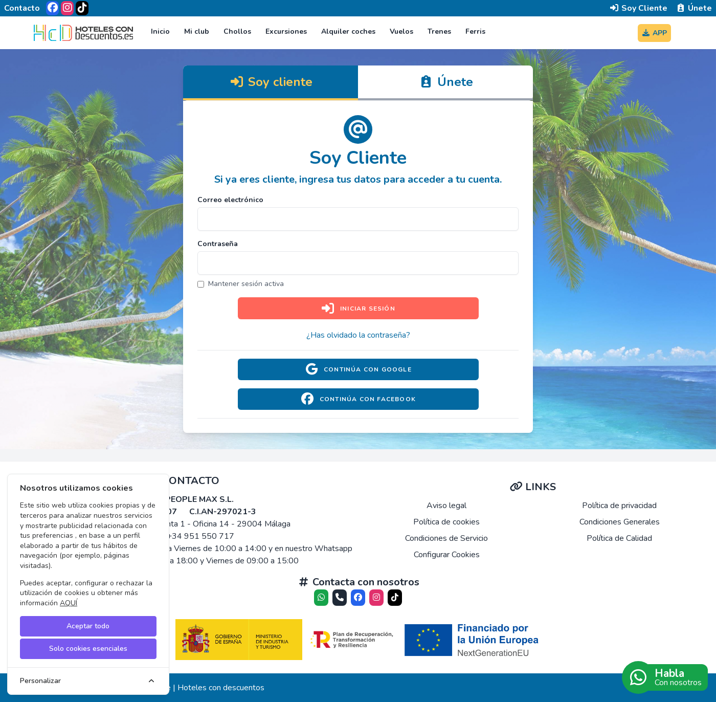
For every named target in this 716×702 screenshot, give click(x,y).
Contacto (22, 8)
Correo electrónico (230, 200)
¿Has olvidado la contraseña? (358, 335)
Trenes (439, 31)
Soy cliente (270, 82)
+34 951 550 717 (200, 536)
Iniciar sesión (358, 308)
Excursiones (286, 31)
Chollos (237, 31)
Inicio (160, 31)
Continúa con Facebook (358, 399)
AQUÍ (68, 603)
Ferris (475, 31)
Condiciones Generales (619, 522)
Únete (694, 8)
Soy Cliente (638, 8)
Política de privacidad (619, 505)
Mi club (196, 31)
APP (654, 33)
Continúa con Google (358, 369)
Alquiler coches (348, 31)
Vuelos (401, 31)
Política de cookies (446, 522)
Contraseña (217, 244)
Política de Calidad (619, 538)
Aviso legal (446, 505)
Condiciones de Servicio (446, 538)
